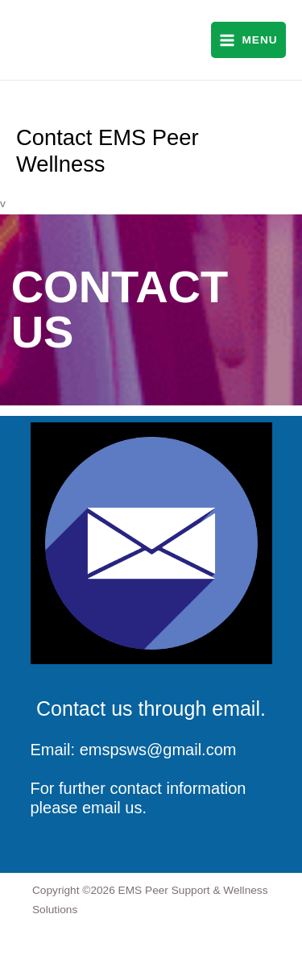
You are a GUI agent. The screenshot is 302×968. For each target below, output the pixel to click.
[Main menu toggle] (248, 40)
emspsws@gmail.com (158, 749)
